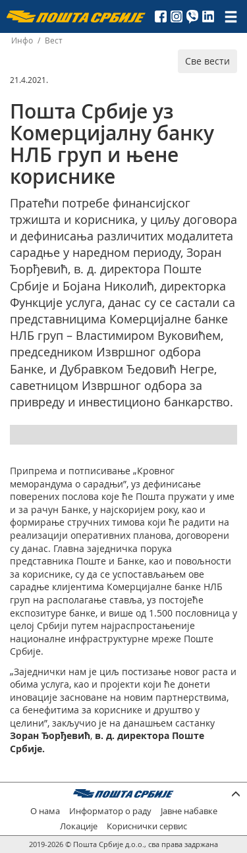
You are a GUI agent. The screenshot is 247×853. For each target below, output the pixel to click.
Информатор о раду (110, 811)
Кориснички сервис (147, 826)
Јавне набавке (189, 811)
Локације (78, 826)
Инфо (22, 40)
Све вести (207, 61)
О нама (45, 811)
